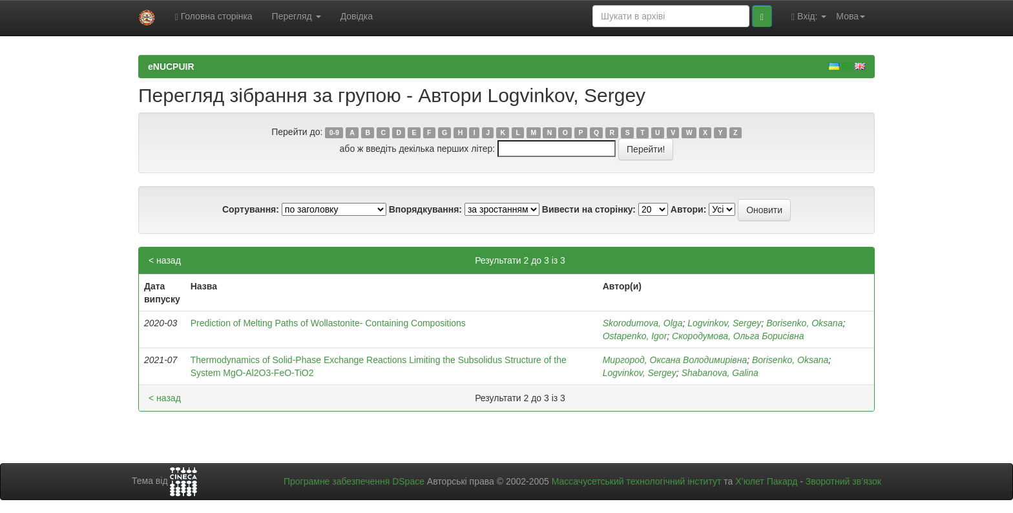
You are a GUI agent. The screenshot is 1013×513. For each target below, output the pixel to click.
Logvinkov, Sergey (724, 323)
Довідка (356, 16)
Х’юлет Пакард (766, 481)
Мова (850, 16)
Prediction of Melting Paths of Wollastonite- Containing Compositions (328, 323)
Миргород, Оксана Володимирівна (675, 360)
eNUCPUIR (171, 66)
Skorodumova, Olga (643, 323)
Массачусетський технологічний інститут (637, 481)
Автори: (689, 209)
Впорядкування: (425, 209)
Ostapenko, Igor (635, 336)
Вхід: (808, 16)
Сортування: (250, 209)
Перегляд (296, 16)
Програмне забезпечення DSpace (354, 481)
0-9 (334, 132)
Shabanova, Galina (720, 373)
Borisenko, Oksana (804, 323)
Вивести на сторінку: (589, 209)
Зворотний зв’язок (843, 481)
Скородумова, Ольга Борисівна (738, 336)
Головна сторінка (214, 16)
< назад (165, 260)
